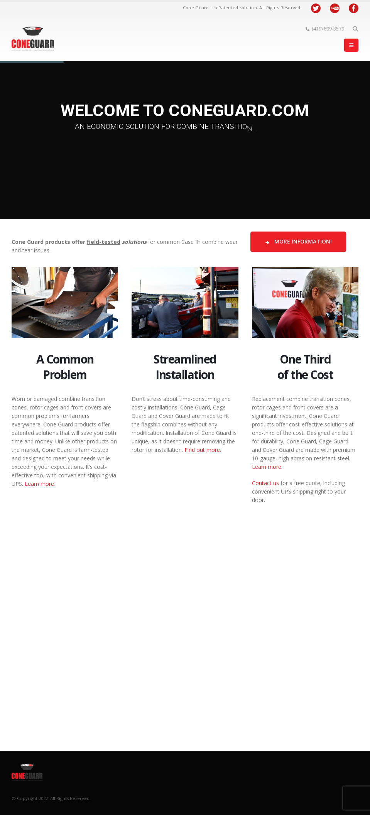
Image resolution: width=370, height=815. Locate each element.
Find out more (202, 449)
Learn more (39, 483)
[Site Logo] (33, 38)
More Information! (298, 241)
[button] (355, 29)
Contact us (265, 483)
